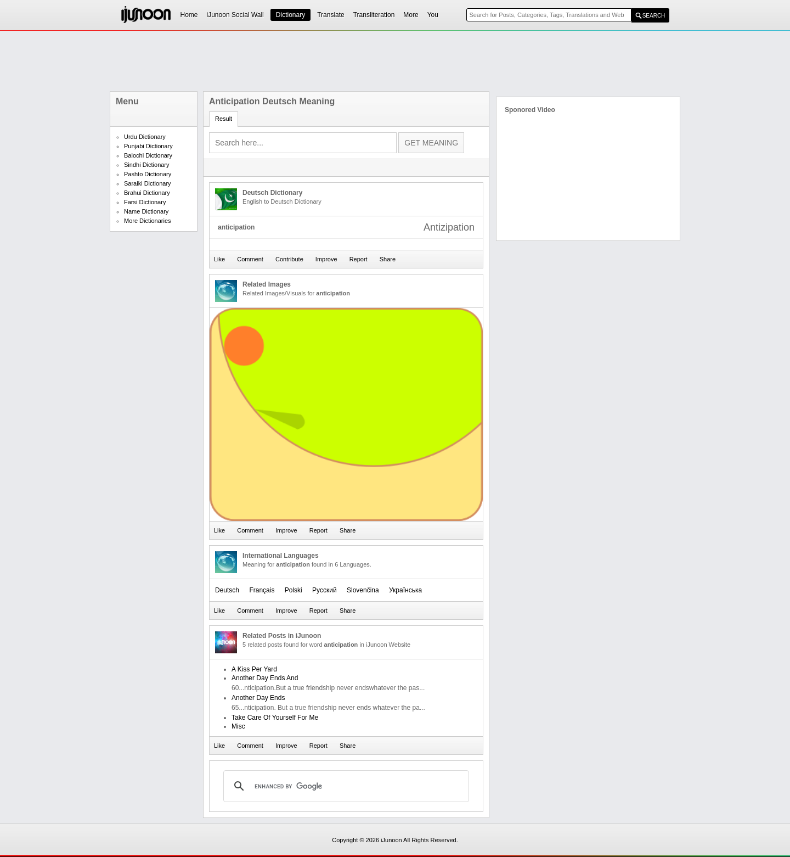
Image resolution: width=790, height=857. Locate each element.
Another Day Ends (258, 698)
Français (261, 590)
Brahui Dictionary (147, 192)
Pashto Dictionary (147, 174)
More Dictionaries (147, 220)
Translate (331, 15)
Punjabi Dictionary (148, 146)
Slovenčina (363, 590)
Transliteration (374, 15)
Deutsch (227, 590)
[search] (345, 786)
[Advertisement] (395, 61)
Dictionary (290, 15)
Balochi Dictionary (148, 155)
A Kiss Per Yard (254, 669)
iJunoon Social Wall (235, 15)
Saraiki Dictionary (147, 183)
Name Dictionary (146, 211)
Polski (293, 590)
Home (189, 15)
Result (223, 118)
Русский (324, 590)
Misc (238, 726)
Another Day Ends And (265, 678)
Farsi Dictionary (145, 202)
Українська (405, 590)
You (432, 15)
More (410, 15)
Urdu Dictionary (145, 136)
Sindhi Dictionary (147, 164)
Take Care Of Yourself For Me (275, 717)
